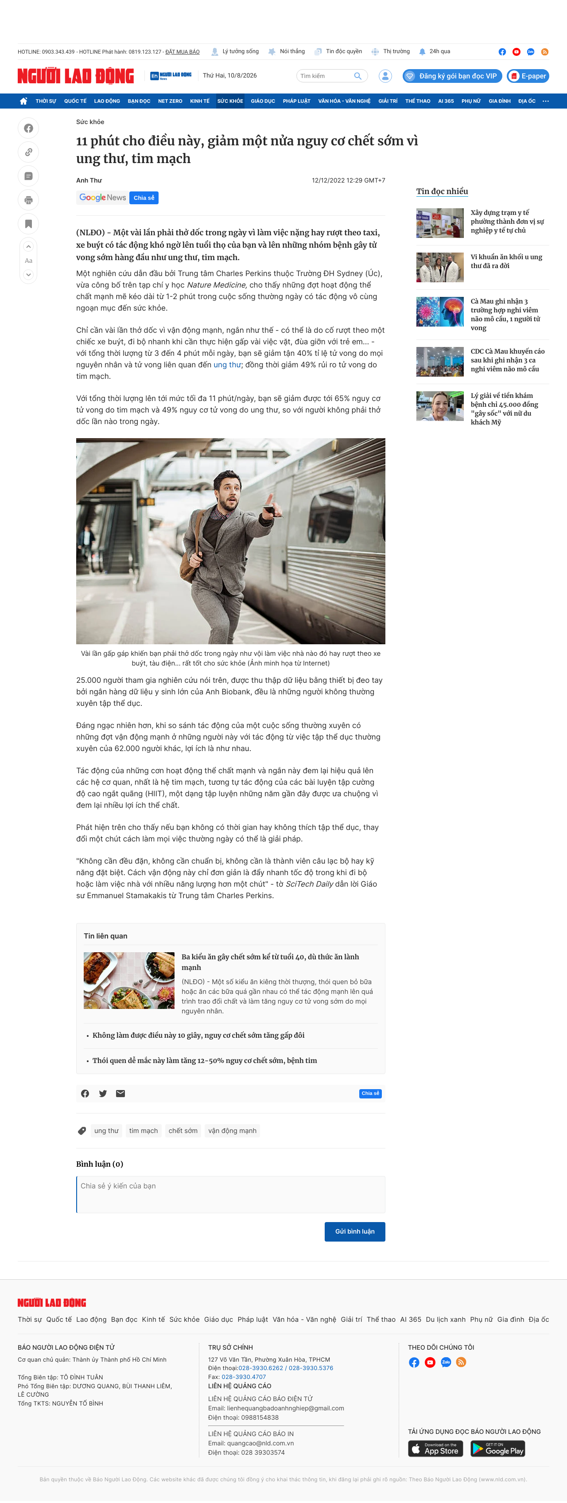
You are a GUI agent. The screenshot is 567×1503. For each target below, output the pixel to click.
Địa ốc (527, 101)
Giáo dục (263, 101)
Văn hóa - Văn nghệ (344, 101)
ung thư (227, 365)
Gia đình (500, 101)
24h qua (434, 51)
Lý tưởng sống (234, 51)
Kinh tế (200, 101)
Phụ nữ (471, 101)
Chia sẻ (144, 198)
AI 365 (446, 101)
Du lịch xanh (446, 1319)
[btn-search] (358, 75)
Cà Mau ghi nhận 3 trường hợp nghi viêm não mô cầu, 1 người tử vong (505, 314)
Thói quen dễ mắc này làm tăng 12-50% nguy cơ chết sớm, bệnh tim (205, 1061)
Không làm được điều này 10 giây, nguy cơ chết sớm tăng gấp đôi (199, 1036)
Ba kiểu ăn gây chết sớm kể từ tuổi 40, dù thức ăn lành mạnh (270, 962)
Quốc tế (75, 101)
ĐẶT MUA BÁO (182, 52)
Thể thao (418, 101)
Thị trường (390, 51)
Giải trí (387, 101)
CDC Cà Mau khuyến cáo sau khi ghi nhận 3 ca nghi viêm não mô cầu (508, 360)
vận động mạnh (232, 1130)
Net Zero (170, 101)
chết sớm (183, 1130)
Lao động (107, 101)
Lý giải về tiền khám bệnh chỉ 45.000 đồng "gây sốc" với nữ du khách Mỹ (504, 409)
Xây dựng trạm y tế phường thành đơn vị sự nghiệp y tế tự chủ (507, 221)
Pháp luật (297, 101)
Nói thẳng (286, 51)
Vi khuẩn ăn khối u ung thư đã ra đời (506, 261)
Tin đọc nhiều (442, 191)
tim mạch (143, 1130)
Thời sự (46, 101)
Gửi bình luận (355, 1231)
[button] (28, 246)
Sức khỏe (230, 101)
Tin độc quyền (338, 51)
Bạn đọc (139, 101)
